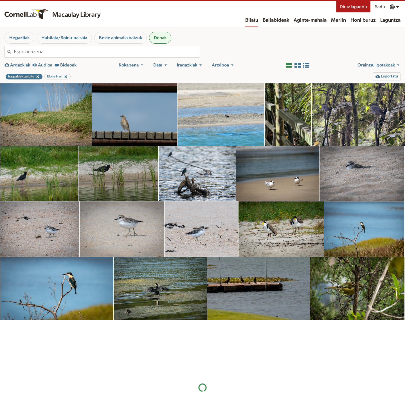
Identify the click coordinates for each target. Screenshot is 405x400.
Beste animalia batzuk (120, 37)
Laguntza (390, 20)
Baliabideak (276, 20)
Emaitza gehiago (202, 365)
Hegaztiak (19, 37)
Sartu (380, 7)
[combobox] (107, 51)
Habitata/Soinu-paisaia (64, 37)
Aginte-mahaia (310, 20)
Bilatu (251, 20)
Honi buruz (363, 20)
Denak (160, 37)
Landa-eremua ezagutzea (299, 395)
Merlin (338, 20)
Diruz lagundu (353, 7)
